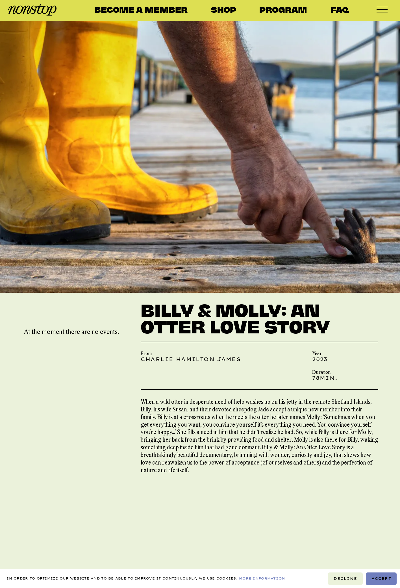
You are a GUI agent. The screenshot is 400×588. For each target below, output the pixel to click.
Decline (345, 578)
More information (262, 578)
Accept (381, 578)
